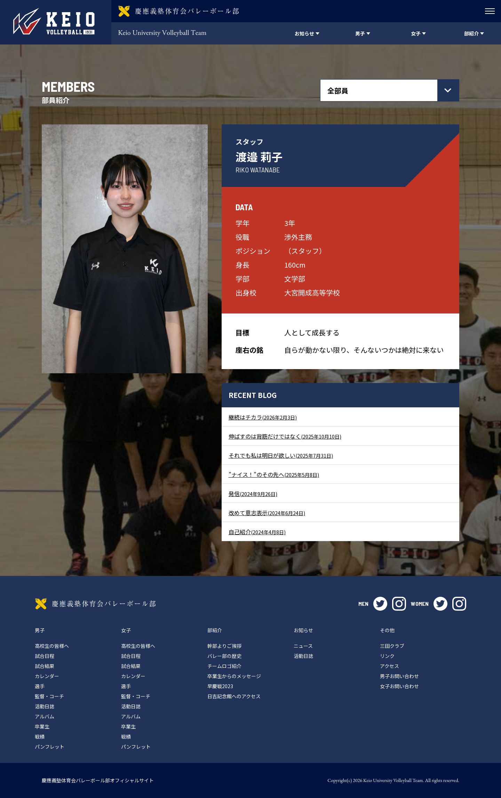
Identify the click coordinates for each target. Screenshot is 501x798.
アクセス (389, 665)
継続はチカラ (263, 417)
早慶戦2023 (220, 686)
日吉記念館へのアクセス (234, 696)
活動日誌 (44, 706)
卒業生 (42, 726)
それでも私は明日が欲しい (281, 455)
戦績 (40, 736)
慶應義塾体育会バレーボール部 (95, 603)
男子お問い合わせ (399, 676)
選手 (40, 686)
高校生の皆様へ (52, 645)
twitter (380, 604)
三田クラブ (392, 645)
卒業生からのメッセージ (234, 676)
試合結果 (44, 665)
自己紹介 (257, 532)
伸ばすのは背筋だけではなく (285, 436)
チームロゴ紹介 (224, 665)
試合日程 (44, 655)
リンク (387, 655)
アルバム (44, 716)
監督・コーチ (49, 696)
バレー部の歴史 (224, 655)
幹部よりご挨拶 (224, 645)
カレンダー (47, 676)
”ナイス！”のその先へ (274, 474)
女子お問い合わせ (399, 686)
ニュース (303, 645)
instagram (399, 604)
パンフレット (49, 746)
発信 (253, 493)
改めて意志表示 (267, 512)
